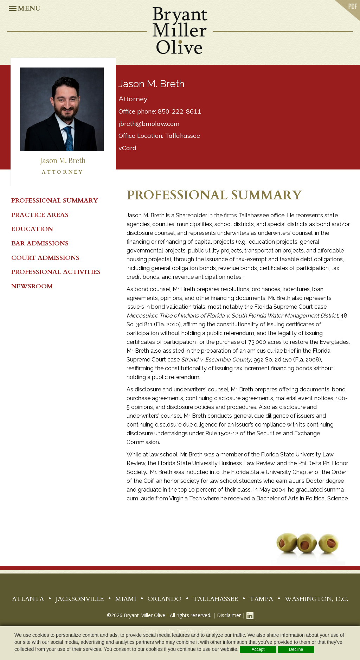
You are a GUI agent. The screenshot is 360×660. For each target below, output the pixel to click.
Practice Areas (40, 215)
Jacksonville (80, 599)
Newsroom (32, 286)
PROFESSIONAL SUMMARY (54, 200)
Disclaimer (229, 615)
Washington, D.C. (316, 599)
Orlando (164, 599)
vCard (127, 148)
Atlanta (28, 599)
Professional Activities (56, 272)
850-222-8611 (179, 111)
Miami (125, 599)
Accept (258, 649)
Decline (296, 649)
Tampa (261, 599)
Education (32, 229)
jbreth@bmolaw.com (149, 124)
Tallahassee (182, 136)
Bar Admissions (40, 243)
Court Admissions (45, 258)
